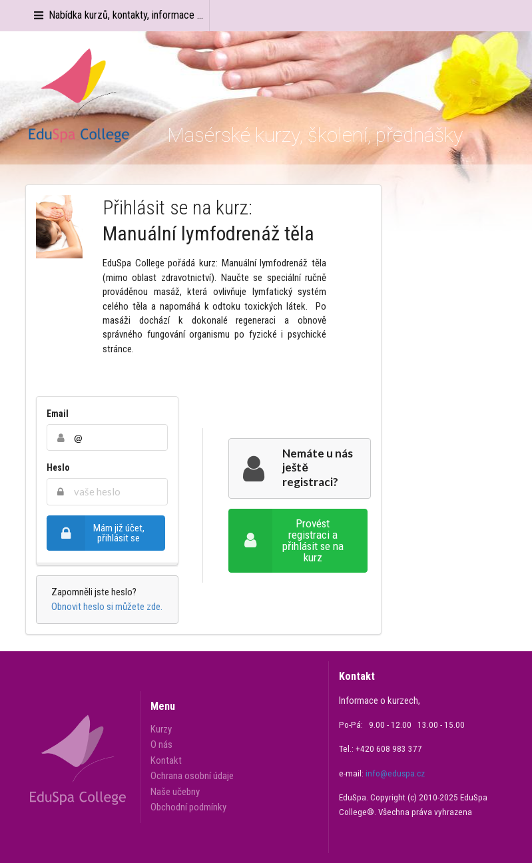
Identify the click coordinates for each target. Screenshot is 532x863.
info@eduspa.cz (395, 773)
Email (58, 413)
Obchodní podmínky (188, 807)
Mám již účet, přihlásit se (95, 533)
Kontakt (166, 760)
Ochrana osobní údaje (192, 776)
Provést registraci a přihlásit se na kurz (286, 541)
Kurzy (161, 729)
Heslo (58, 467)
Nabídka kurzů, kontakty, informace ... (117, 15)
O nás (161, 744)
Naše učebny (175, 792)
